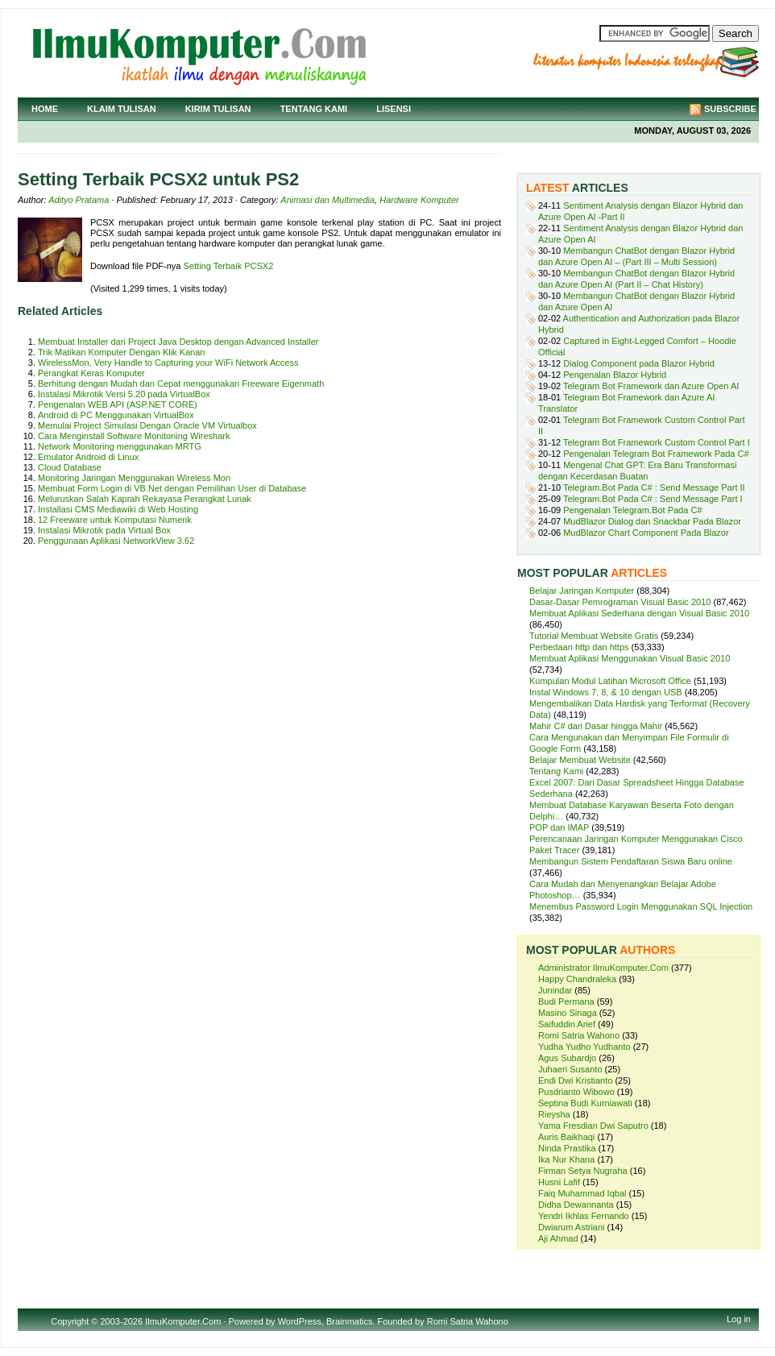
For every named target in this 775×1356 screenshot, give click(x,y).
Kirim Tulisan (218, 109)
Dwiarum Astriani (571, 1227)
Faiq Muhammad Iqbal (582, 1193)
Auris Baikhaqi (566, 1137)
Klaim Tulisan (121, 109)
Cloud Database (70, 467)
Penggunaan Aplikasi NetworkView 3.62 (116, 540)
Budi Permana (566, 1001)
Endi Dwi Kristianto (575, 1080)
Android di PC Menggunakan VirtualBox (116, 415)
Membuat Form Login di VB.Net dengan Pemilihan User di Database (172, 488)
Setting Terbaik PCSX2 (229, 266)
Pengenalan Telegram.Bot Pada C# (632, 510)
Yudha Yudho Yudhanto (584, 1046)
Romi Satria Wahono (579, 1035)
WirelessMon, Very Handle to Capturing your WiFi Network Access (168, 362)
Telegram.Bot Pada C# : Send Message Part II (654, 487)
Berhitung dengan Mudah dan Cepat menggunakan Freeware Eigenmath (181, 383)
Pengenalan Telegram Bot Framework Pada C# (655, 453)
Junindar (555, 990)
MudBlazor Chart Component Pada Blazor (645, 532)
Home (44, 109)
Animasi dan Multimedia (327, 200)
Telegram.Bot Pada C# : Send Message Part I (653, 499)
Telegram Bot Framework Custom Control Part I (656, 442)
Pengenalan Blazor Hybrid (614, 374)
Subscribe (730, 109)
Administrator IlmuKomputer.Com (603, 967)
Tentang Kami (314, 109)
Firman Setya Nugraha (583, 1171)
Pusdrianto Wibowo (576, 1092)
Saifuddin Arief (566, 1024)
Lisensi (393, 109)
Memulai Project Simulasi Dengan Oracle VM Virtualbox (147, 425)
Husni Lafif (559, 1182)
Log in (739, 1319)
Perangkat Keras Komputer (91, 373)
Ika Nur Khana (566, 1159)
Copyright (70, 1321)
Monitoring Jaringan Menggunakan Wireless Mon (134, 478)
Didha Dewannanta (576, 1204)
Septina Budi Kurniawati (585, 1103)
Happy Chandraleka (577, 979)
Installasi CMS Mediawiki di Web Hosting (118, 509)
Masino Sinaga (567, 1013)
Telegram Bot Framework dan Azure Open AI (651, 386)
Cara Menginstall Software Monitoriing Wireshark (134, 436)
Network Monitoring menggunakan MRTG (119, 446)
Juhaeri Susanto (570, 1069)
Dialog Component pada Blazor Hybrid (639, 363)
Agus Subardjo (567, 1058)
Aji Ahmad (558, 1238)
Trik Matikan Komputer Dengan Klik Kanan (121, 352)
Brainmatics (349, 1321)
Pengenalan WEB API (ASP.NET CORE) (117, 404)
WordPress (299, 1321)
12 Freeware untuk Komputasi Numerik (115, 520)
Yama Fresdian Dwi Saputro (593, 1125)
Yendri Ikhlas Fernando (583, 1216)
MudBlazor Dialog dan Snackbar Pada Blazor (652, 521)
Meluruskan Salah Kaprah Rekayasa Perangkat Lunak (144, 499)
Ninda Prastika (567, 1148)
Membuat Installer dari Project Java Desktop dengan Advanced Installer (178, 341)
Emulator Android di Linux (88, 457)
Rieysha (554, 1114)
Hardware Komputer (418, 200)
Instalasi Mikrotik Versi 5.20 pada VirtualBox (124, 394)
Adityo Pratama (78, 200)
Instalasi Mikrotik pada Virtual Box (104, 530)
